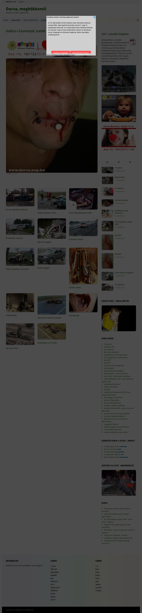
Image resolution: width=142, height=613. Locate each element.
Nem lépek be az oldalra (80, 53)
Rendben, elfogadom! (60, 53)
